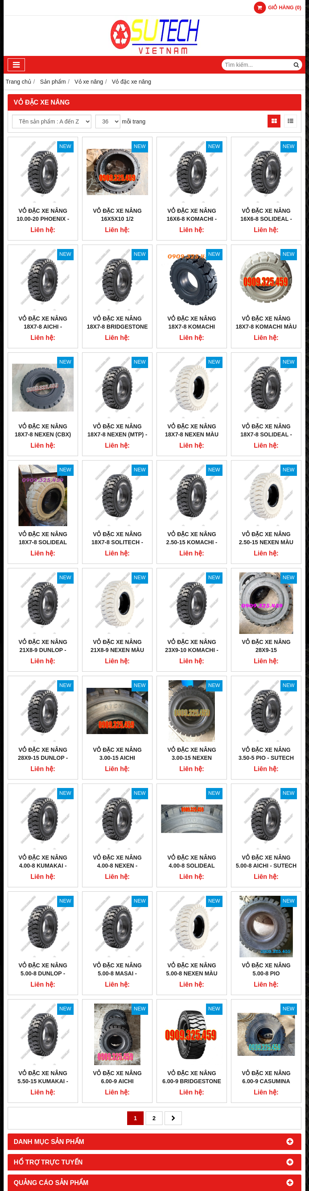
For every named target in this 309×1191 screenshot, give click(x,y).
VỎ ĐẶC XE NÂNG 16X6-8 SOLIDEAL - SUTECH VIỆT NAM (266, 219)
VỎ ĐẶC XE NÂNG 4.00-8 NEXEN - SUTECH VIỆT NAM (117, 865)
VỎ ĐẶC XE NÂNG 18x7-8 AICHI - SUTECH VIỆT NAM (42, 326)
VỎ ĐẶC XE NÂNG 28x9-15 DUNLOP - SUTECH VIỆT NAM (42, 758)
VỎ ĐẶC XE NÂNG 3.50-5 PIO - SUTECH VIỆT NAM (266, 758)
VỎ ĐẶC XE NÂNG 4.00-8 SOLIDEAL (191, 861)
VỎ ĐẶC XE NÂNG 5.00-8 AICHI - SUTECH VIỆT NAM (266, 865)
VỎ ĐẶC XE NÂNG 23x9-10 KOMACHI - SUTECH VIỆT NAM (191, 650)
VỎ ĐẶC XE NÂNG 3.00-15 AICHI (117, 754)
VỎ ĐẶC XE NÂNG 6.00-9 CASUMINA (266, 1077)
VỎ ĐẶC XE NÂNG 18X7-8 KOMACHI (191, 322)
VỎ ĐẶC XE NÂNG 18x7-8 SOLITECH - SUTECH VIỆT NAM (117, 542)
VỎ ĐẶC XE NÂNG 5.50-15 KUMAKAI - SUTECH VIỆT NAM (42, 1081)
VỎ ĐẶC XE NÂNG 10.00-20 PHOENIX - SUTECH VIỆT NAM (42, 219)
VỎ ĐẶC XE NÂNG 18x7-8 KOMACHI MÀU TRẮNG (266, 326)
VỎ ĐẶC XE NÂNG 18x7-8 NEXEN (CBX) (42, 430)
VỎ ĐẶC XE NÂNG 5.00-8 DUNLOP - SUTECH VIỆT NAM (42, 973)
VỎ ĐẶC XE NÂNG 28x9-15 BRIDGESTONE (266, 650)
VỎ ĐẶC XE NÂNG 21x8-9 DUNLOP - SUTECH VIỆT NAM (42, 650)
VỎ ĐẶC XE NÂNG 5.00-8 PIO (266, 969)
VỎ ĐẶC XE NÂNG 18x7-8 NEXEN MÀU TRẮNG (191, 434)
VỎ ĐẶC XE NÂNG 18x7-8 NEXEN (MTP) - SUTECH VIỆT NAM (117, 434)
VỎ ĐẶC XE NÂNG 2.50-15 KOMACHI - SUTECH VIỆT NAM (191, 542)
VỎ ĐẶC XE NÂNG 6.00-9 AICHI (117, 1077)
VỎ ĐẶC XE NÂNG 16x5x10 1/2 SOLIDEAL (117, 219)
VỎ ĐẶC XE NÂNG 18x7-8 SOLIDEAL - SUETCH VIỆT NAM (266, 434)
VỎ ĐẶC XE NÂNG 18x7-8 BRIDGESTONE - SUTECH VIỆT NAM (117, 326)
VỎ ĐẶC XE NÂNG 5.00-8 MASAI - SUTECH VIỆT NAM (117, 973)
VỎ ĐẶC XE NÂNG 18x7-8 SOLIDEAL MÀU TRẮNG (43, 542)
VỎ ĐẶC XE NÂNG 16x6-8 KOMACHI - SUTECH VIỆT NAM (191, 219)
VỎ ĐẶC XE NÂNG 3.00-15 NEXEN (191, 754)
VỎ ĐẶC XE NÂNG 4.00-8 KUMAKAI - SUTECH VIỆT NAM (42, 865)
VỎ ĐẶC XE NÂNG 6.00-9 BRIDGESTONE (191, 1077)
